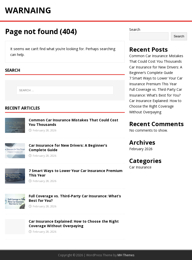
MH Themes (126, 255)
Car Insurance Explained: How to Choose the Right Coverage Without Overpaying (74, 223)
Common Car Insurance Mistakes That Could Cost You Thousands (73, 122)
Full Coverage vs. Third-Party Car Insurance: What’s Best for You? (75, 198)
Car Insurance (140, 167)
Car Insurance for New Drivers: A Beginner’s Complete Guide (68, 147)
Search (134, 29)
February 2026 (140, 148)
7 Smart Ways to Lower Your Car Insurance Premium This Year (75, 173)
